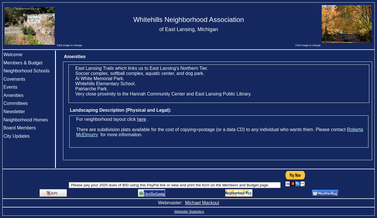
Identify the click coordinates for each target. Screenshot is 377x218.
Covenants (14, 79)
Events (10, 87)
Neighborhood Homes (25, 119)
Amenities (13, 95)
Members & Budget (22, 62)
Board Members (19, 127)
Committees (15, 103)
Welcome (12, 54)
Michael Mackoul (202, 202)
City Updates (16, 136)
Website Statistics (189, 211)
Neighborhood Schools (26, 70)
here (141, 119)
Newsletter (14, 111)
